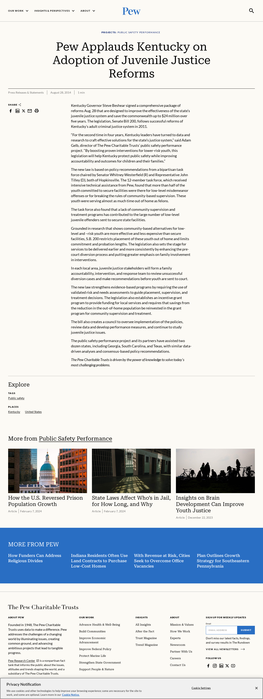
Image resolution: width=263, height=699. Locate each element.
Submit (246, 629)
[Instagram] (214, 665)
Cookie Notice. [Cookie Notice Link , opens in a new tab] (71, 694)
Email (208, 623)
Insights (141, 616)
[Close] (256, 688)
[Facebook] (208, 665)
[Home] (43, 606)
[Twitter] (227, 665)
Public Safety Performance (75, 438)
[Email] (221, 629)
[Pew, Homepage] (131, 10)
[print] (36, 110)
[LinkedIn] (221, 665)
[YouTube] (233, 665)
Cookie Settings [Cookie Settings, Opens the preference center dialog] (201, 688)
